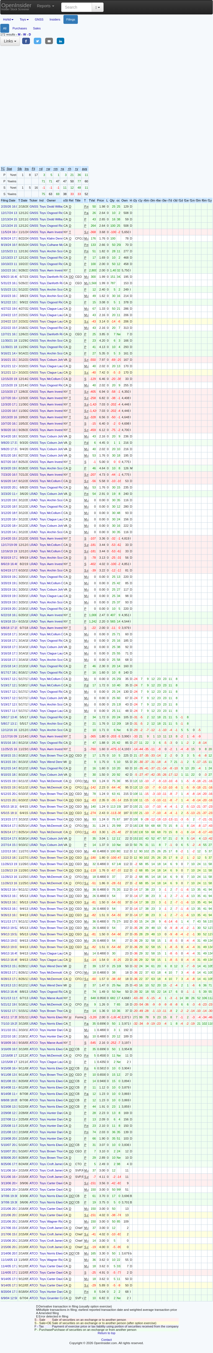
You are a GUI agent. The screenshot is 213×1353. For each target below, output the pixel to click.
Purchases (19, 28)
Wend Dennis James (61, 762)
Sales (37, 28)
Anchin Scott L (57, 251)
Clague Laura (56, 308)
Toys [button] (24, 19)
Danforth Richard (58, 276)
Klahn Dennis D (57, 238)
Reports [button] (45, 6)
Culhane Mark (56, 244)
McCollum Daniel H (60, 379)
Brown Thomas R (59, 755)
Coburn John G (57, 359)
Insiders (55, 19)
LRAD (34, 493)
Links (10, 41)
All (4, 28)
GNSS (39, 19)
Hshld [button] (8, 19)
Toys (43, 206)
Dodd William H (57, 206)
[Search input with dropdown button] (76, 7)
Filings (70, 19)
